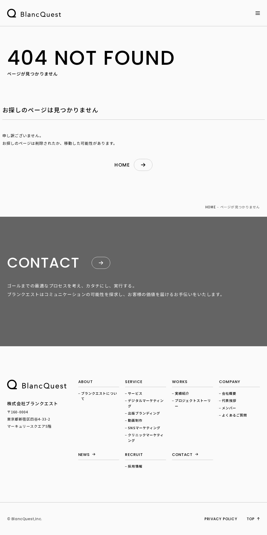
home (122, 165)
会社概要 (229, 393)
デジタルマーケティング (146, 403)
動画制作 (135, 420)
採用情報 (135, 466)
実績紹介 (182, 393)
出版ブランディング (144, 413)
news (84, 455)
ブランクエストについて (99, 396)
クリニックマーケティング (146, 437)
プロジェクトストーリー (193, 403)
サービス (135, 393)
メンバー (229, 407)
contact (182, 455)
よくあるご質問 (234, 415)
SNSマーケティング (144, 427)
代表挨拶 (229, 400)
